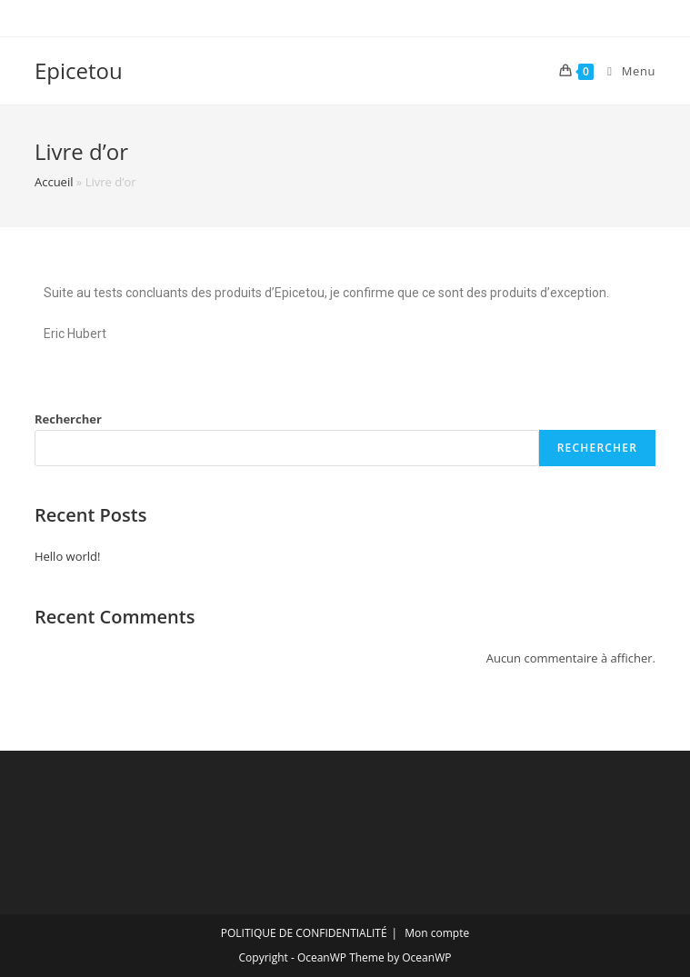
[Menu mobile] (624, 71)
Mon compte (437, 933)
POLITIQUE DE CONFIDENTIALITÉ (304, 933)
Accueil (54, 182)
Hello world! (68, 556)
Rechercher (68, 419)
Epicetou (79, 70)
